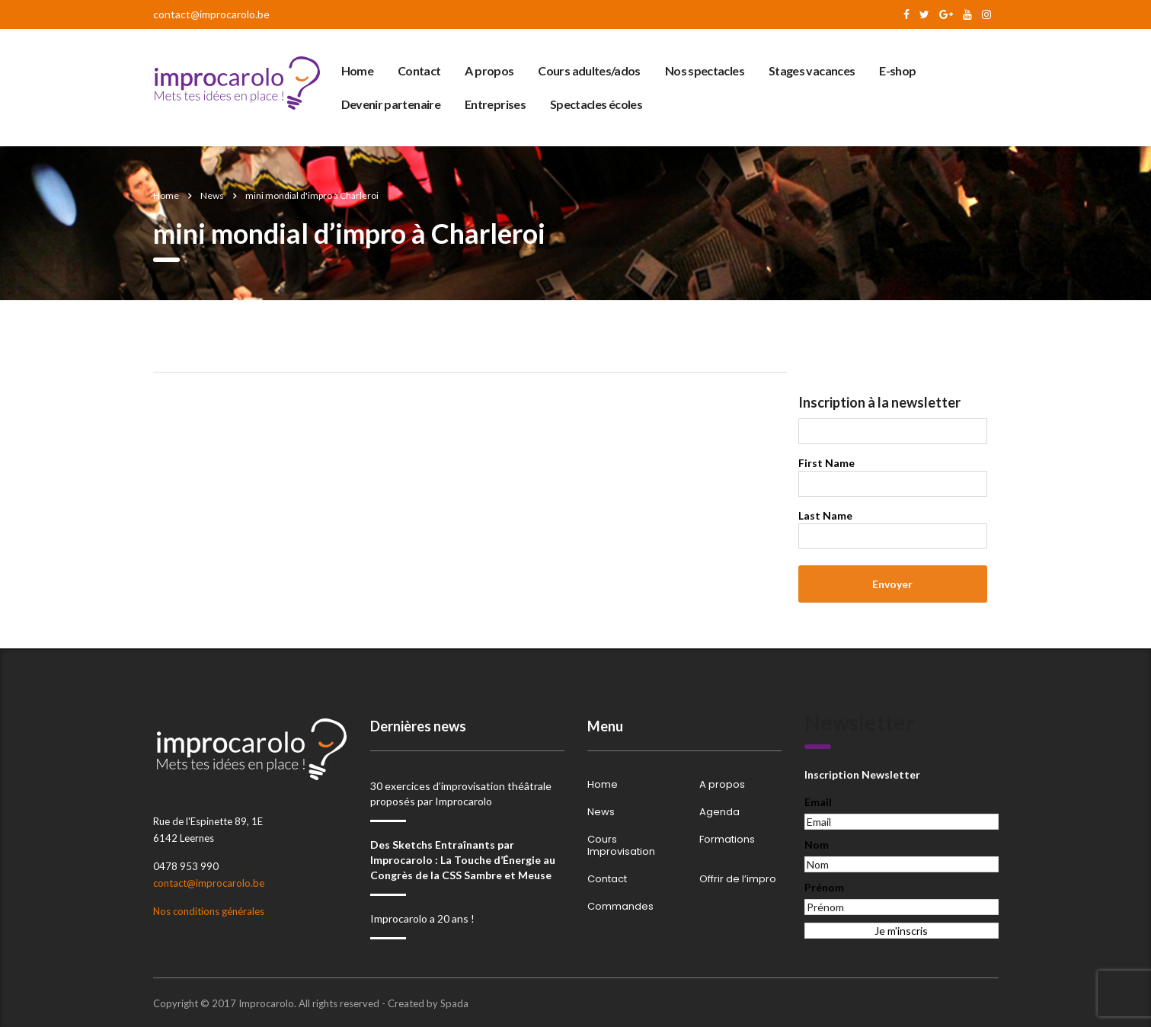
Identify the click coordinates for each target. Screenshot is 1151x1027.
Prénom (824, 887)
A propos (489, 70)
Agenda (719, 812)
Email (818, 801)
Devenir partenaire (390, 104)
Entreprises (495, 104)
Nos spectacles (704, 70)
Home (357, 70)
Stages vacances (812, 70)
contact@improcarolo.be (211, 14)
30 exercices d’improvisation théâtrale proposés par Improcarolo (461, 793)
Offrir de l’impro (737, 879)
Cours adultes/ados (589, 70)
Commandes (620, 907)
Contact (419, 70)
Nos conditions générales (208, 911)
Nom (816, 844)
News (601, 812)
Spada (454, 1003)
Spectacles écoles (596, 104)
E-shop (897, 70)
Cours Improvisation (621, 845)
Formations (727, 839)
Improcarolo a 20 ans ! (422, 918)
